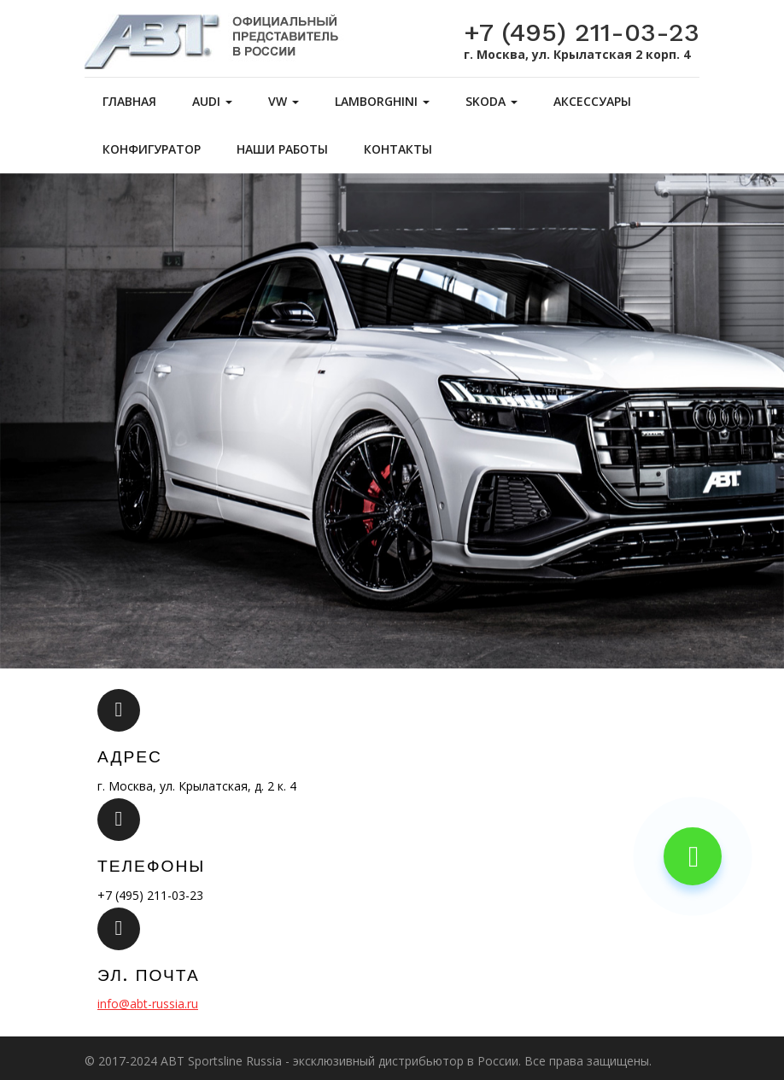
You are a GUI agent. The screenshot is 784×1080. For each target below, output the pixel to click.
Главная (129, 101)
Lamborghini (382, 101)
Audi (212, 101)
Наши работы (282, 149)
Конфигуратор (151, 149)
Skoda (491, 101)
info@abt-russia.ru (147, 1003)
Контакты (398, 149)
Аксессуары (592, 101)
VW (283, 101)
